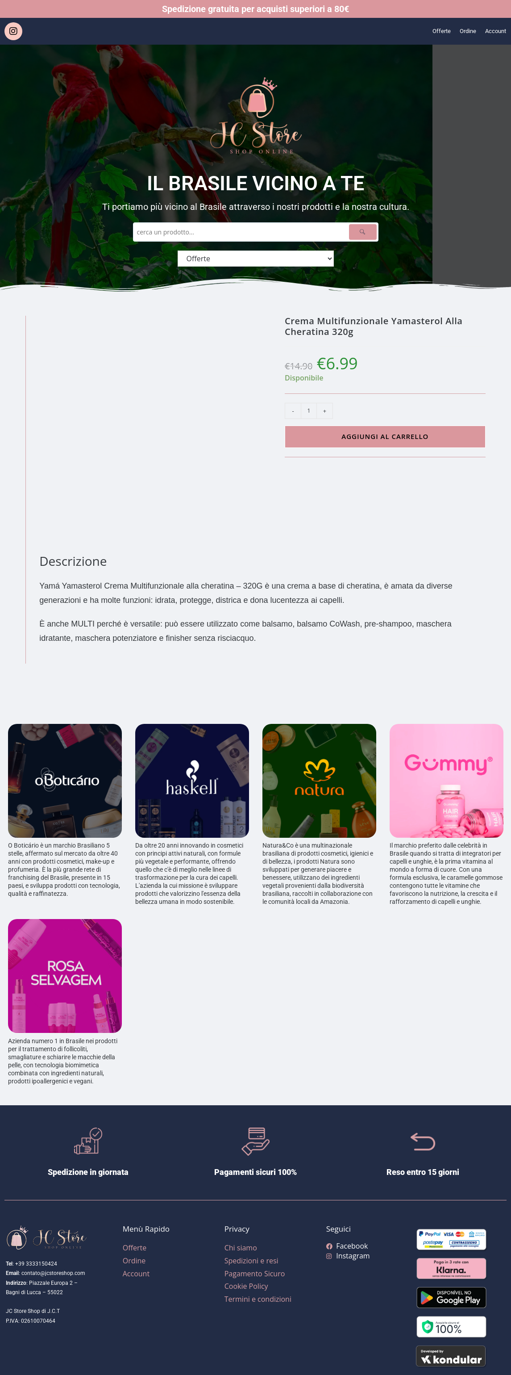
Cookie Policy (246, 1286)
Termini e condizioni (257, 1299)
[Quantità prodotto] (309, 411)
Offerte (431, 31)
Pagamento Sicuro (254, 1274)
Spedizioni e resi (251, 1261)
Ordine (461, 31)
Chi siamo (240, 1248)
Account (493, 31)
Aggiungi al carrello (385, 436)
